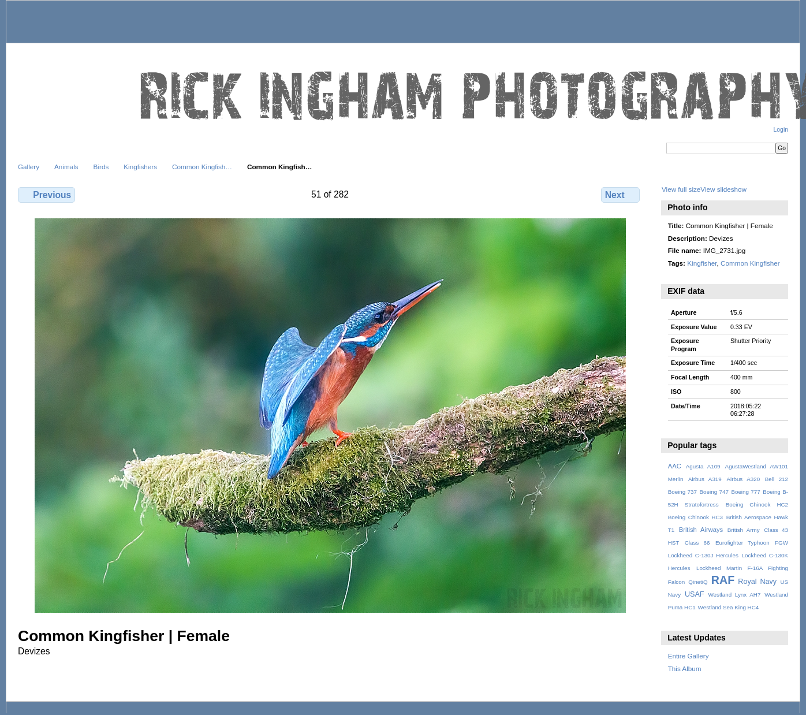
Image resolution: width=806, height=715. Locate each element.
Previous (46, 194)
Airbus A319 (705, 479)
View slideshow (723, 189)
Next (620, 194)
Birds (101, 166)
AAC (674, 466)
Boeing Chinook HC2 (757, 504)
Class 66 (697, 542)
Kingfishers (140, 166)
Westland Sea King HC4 (728, 607)
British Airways (701, 529)
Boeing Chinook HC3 (695, 517)
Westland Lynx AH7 (734, 594)
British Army (743, 530)
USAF (694, 594)
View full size (681, 189)
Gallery (28, 166)
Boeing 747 (714, 492)
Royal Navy (757, 582)
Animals (66, 166)
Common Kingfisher (750, 263)
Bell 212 (776, 479)
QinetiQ (697, 582)
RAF (722, 580)
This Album (684, 668)
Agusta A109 (703, 466)
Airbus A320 (743, 479)
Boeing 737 (682, 492)
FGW (781, 542)
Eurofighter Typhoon (742, 542)
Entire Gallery (688, 656)
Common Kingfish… (202, 166)
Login (781, 129)
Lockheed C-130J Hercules (703, 555)
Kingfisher (702, 263)
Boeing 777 (745, 492)
